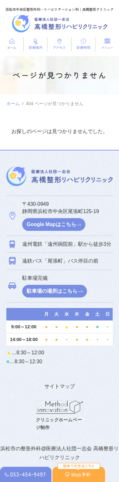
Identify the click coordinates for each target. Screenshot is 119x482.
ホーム (13, 103)
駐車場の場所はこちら (52, 291)
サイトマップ (59, 386)
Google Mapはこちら (51, 224)
